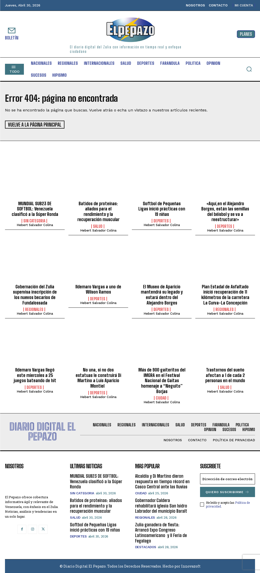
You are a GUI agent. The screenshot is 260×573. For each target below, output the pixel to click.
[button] (249, 69)
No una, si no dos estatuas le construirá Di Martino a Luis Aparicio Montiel (98, 377)
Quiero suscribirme (227, 492)
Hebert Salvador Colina (35, 225)
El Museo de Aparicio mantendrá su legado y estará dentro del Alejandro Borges (162, 294)
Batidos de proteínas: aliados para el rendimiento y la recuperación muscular (98, 211)
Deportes (161, 221)
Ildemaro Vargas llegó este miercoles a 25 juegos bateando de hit (35, 375)
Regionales (34, 309)
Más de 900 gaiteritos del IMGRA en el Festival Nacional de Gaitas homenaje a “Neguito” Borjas (161, 380)
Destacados (145, 547)
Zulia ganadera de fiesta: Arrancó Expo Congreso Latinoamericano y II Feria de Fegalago (161, 532)
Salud (98, 226)
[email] (227, 478)
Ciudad (161, 398)
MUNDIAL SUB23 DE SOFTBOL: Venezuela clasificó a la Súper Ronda (35, 208)
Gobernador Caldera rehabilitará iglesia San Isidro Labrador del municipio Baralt (161, 505)
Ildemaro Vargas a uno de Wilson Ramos (98, 288)
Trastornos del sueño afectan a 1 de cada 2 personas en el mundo (225, 375)
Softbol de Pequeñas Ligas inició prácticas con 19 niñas (161, 208)
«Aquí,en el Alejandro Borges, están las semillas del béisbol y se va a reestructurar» (225, 211)
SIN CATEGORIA (34, 221)
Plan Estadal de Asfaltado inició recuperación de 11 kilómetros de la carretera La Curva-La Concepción (225, 294)
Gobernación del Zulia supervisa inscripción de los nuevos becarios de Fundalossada (35, 294)
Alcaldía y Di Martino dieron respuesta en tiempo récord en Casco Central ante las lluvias (162, 481)
